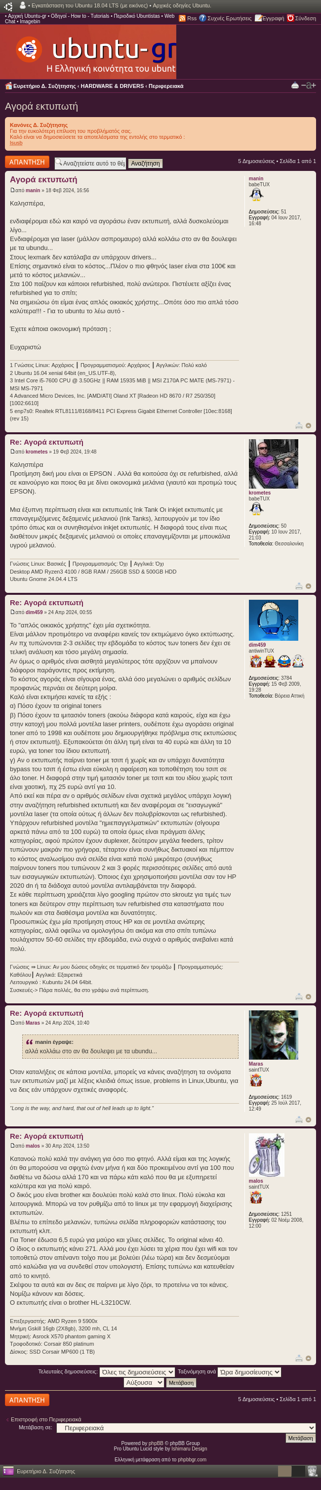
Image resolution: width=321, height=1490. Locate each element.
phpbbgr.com (192, 1459)
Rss (192, 18)
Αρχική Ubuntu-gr (27, 16)
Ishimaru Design (189, 1448)
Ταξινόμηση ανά (230, 1371)
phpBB (156, 1443)
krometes (36, 452)
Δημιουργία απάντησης (27, 162)
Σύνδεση (305, 18)
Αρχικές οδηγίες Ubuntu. (182, 5)
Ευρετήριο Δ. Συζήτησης (44, 86)
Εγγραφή (273, 18)
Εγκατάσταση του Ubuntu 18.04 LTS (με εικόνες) (90, 5)
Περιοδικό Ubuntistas (137, 16)
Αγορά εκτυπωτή (41, 106)
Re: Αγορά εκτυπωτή (46, 442)
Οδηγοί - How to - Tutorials (80, 16)
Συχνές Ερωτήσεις (229, 18)
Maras (33, 1023)
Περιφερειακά (166, 86)
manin (33, 190)
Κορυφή (308, 425)
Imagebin (30, 21)
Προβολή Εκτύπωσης (295, 84)
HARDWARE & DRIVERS (112, 86)
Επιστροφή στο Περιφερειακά (46, 1419)
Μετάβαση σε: (35, 1427)
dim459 (34, 612)
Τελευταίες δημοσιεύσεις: (107, 1371)
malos (33, 1146)
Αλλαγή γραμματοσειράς (308, 85)
